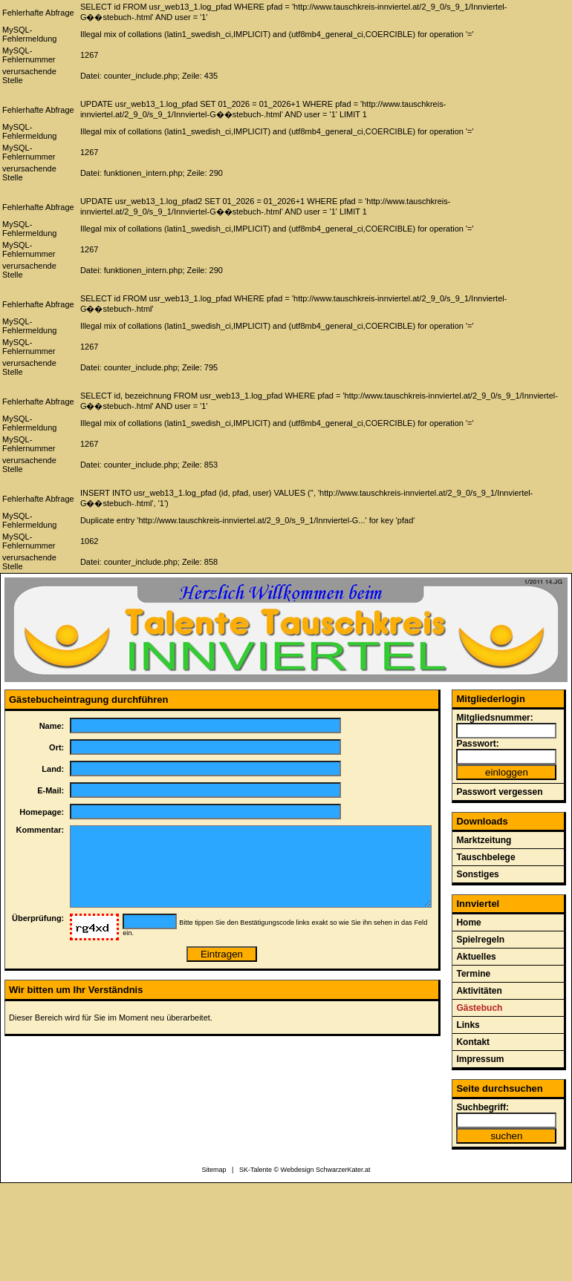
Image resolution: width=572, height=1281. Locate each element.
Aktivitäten (478, 991)
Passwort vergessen (499, 792)
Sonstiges (477, 874)
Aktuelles (475, 956)
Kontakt (473, 1042)
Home (468, 922)
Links (467, 1025)
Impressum (480, 1059)
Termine (473, 974)
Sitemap (214, 1169)
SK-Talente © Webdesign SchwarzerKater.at (305, 1169)
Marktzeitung (483, 840)
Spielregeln (480, 939)
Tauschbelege (485, 857)
